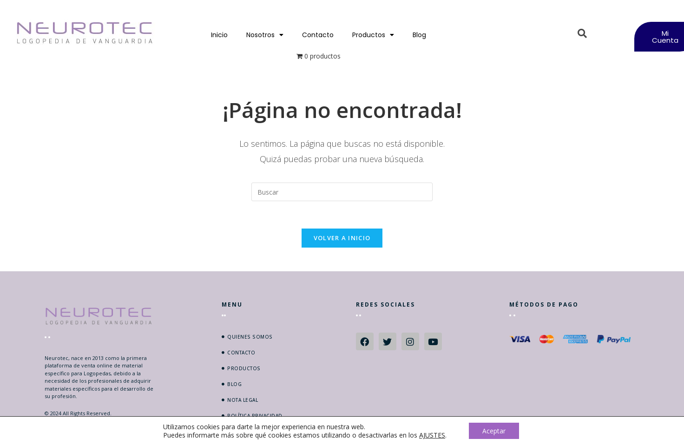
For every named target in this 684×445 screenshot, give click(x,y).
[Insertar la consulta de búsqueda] (342, 192)
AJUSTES (432, 435)
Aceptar (494, 430)
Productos (373, 35)
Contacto (318, 34)
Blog (419, 34)
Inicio (219, 34)
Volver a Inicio (342, 239)
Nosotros (264, 35)
